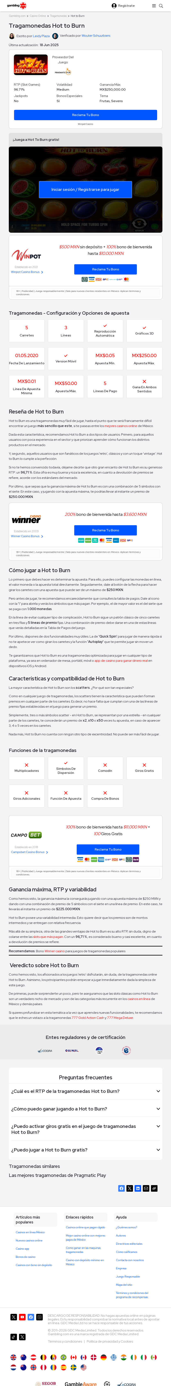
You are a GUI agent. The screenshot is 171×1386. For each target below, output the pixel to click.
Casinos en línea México (30, 1232)
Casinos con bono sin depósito (34, 1265)
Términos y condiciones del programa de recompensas (132, 1295)
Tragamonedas (58, 16)
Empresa (121, 1268)
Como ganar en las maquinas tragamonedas (83, 1250)
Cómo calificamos (126, 1252)
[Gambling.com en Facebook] (31, 1322)
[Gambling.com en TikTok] (13, 1342)
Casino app (22, 1248)
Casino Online (38, 16)
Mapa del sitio (124, 1285)
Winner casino (55, 951)
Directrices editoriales (129, 1244)
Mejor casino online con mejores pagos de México (85, 1237)
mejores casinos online (121, 426)
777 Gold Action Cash (88, 1018)
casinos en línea (138, 999)
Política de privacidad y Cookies (110, 1341)
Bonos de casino (25, 1257)
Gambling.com (17, 16)
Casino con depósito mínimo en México (85, 1262)
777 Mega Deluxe (120, 1018)
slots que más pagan (48, 937)
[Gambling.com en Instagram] (39, 1322)
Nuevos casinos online (29, 1240)
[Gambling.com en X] (13, 1322)
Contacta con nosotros (130, 1260)
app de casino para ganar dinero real (121, 660)
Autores (121, 1235)
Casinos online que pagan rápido (85, 1227)
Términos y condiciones (65, 1341)
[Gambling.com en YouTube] (22, 1322)
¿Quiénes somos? (126, 1227)
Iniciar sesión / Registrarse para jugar (85, 189)
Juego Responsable (128, 1276)
